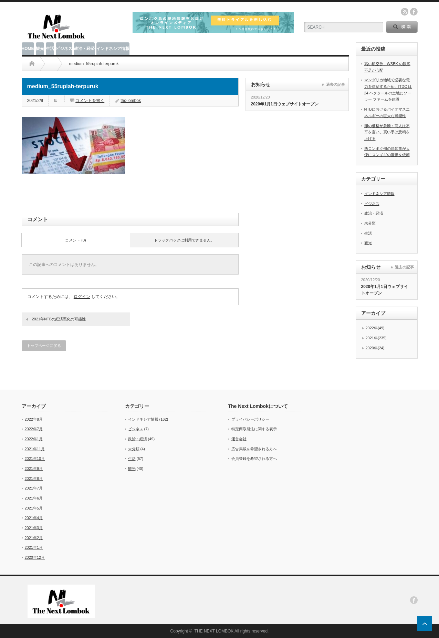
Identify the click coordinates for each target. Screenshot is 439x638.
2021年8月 (34, 478)
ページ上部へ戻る (424, 623)
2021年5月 (34, 508)
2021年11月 (35, 449)
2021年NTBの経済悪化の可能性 (59, 319)
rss (404, 12)
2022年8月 (34, 419)
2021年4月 (34, 518)
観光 (40, 48)
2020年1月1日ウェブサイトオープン (284, 104)
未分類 (370, 223)
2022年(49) (375, 328)
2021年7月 (34, 488)
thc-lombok (131, 100)
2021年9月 (34, 468)
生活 (50, 48)
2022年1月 (34, 439)
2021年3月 (34, 528)
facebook (414, 12)
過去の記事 (335, 84)
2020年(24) (375, 348)
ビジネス (64, 48)
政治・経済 (84, 48)
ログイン (82, 296)
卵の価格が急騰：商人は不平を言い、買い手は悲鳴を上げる (387, 132)
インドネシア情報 (112, 48)
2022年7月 (34, 429)
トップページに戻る (44, 345)
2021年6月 (34, 498)
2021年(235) (376, 338)
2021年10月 (35, 458)
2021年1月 (34, 547)
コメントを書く (89, 100)
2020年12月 (35, 557)
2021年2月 (34, 538)
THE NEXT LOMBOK (214, 631)
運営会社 (239, 439)
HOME (28, 48)
